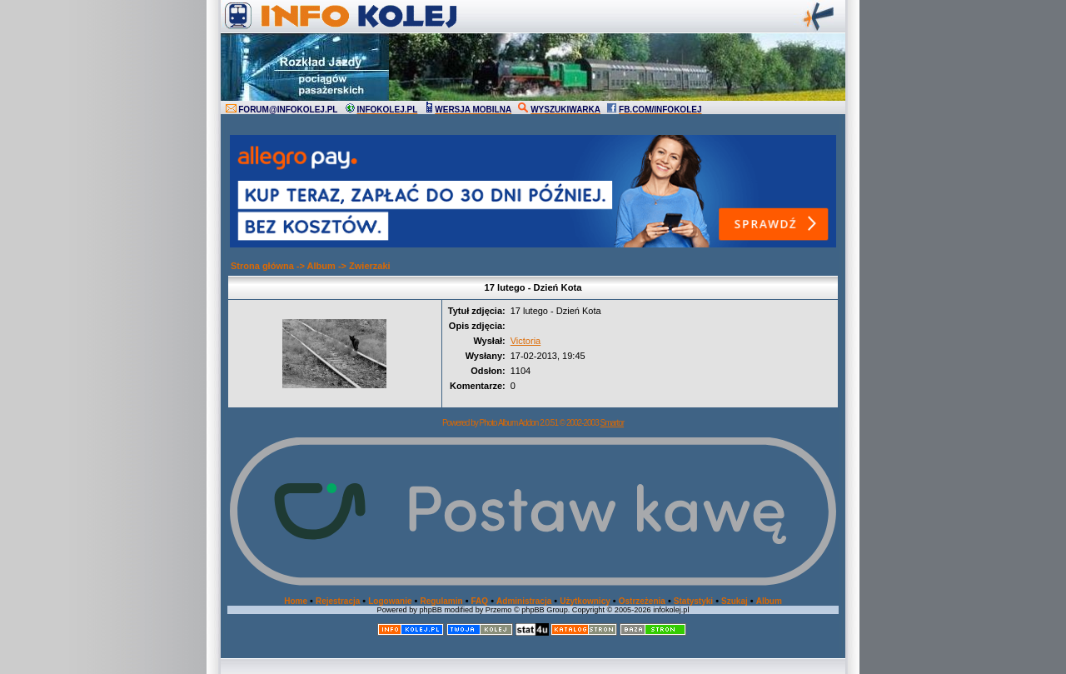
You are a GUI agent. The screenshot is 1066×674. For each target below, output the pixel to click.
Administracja (523, 601)
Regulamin (441, 601)
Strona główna (262, 266)
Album (321, 266)
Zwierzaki (370, 266)
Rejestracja (338, 601)
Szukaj (734, 601)
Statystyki (693, 601)
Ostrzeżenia (642, 601)
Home (295, 601)
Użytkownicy (585, 601)
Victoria (525, 341)
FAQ (480, 601)
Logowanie (389, 601)
